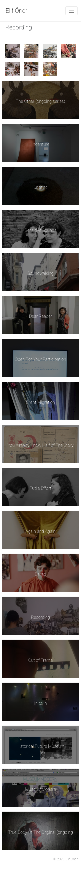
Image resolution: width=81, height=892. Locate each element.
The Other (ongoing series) (40, 101)
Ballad (40, 574)
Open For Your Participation (40, 359)
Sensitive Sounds (40, 230)
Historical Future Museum (40, 746)
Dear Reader (40, 316)
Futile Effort (40, 488)
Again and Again (40, 531)
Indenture (40, 144)
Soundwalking (40, 273)
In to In (40, 703)
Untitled (40, 187)
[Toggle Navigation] (71, 10)
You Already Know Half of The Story (41, 445)
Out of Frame (40, 660)
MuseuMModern (40, 789)
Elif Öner (16, 10)
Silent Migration (40, 402)
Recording (40, 617)
